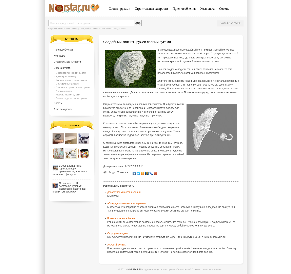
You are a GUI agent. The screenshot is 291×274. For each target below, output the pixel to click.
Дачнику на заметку (66, 76)
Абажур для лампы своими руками (126, 203)
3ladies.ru (177, 73)
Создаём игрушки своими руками (73, 87)
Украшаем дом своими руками (71, 80)
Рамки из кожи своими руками (71, 28)
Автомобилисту (64, 91)
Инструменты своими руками (71, 73)
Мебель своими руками (68, 94)
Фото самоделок (63, 109)
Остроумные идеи (117, 233)
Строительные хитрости (151, 8)
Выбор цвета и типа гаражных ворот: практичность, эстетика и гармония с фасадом (70, 170)
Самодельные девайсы (68, 84)
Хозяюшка (207, 8)
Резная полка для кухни (116, 28)
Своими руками (119, 8)
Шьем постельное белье (121, 218)
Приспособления (184, 8)
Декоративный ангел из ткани (123, 192)
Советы (224, 8)
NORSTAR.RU (135, 269)
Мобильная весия (230, 23)
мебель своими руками (95, 28)
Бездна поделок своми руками (71, 98)
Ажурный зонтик (116, 244)
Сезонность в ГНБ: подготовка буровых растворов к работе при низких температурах (69, 187)
